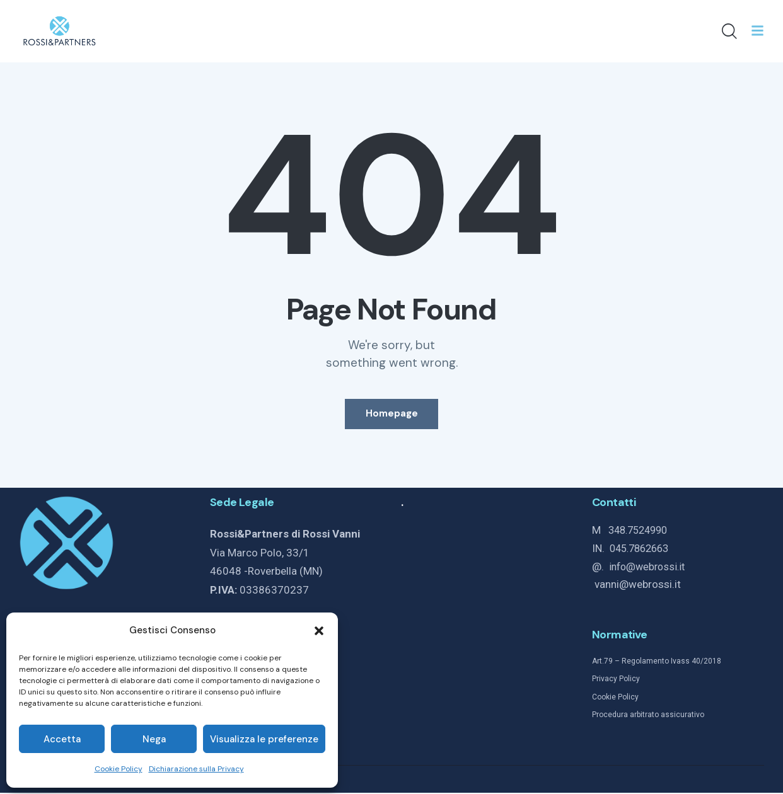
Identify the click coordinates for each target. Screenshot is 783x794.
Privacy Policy (616, 680)
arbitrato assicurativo (666, 715)
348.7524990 (641, 532)
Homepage (392, 414)
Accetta (62, 739)
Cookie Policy (118, 769)
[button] (319, 630)
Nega (154, 739)
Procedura (610, 715)
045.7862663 (642, 550)
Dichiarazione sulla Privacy (196, 769)
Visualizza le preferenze (264, 739)
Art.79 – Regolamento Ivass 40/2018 (656, 662)
